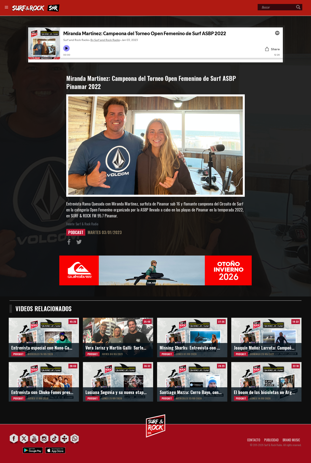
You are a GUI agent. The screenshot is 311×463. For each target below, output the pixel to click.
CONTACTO (253, 440)
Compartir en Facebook (69, 242)
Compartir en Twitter (80, 242)
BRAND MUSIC (291, 440)
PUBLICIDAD (271, 440)
